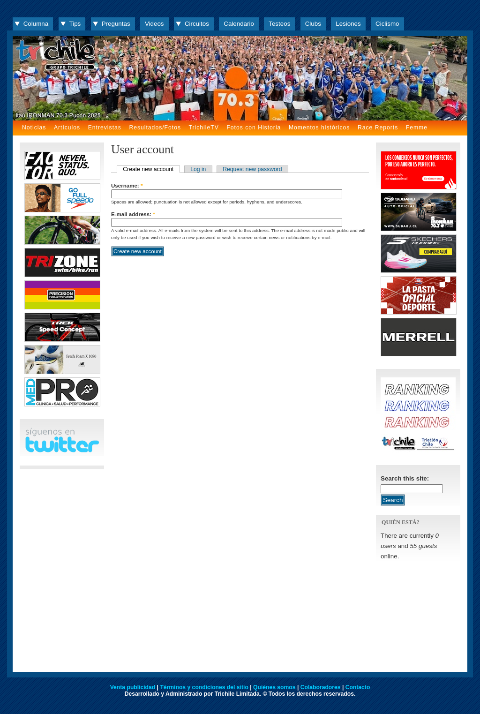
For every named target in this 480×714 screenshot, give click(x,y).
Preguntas (116, 23)
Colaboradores (320, 687)
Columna (35, 23)
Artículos (67, 127)
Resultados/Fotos (155, 127)
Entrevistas (104, 127)
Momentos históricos (319, 127)
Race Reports (378, 127)
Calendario (239, 23)
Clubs (313, 23)
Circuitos (197, 23)
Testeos (279, 23)
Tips (75, 23)
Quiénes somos (274, 687)
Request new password (252, 169)
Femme (417, 127)
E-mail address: (133, 214)
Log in (198, 169)
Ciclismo (387, 23)
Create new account (148, 169)
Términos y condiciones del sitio (204, 687)
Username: (126, 185)
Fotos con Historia (253, 127)
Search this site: (405, 478)
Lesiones (348, 23)
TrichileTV (204, 127)
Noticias (34, 127)
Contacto (357, 687)
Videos (154, 23)
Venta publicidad (133, 687)
